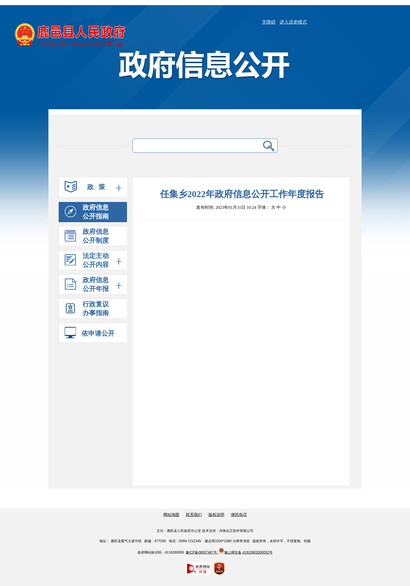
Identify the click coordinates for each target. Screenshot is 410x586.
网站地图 (171, 515)
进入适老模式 (293, 22)
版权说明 (216, 515)
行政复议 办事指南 (87, 310)
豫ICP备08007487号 (202, 552)
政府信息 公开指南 (87, 212)
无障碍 (269, 22)
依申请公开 (89, 333)
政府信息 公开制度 (87, 236)
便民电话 (239, 515)
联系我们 (194, 515)
